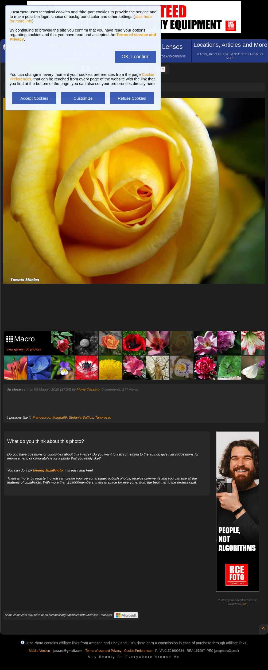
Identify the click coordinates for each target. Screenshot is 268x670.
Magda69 (59, 417)
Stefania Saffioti (81, 417)
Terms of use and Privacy (103, 651)
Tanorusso (103, 417)
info (245, 604)
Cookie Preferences (138, 651)
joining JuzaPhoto (48, 470)
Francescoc (42, 417)
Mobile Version (39, 651)
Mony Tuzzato (88, 389)
